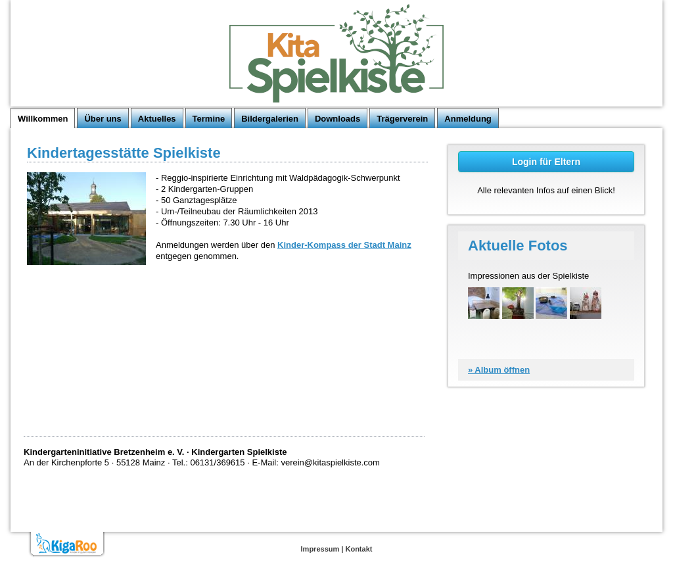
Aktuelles (157, 119)
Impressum (320, 549)
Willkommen (43, 119)
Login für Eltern (546, 161)
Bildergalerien (269, 119)
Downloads (337, 119)
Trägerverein (402, 119)
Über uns (102, 119)
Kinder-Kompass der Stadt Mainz (344, 245)
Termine (209, 119)
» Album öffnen (499, 370)
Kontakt (358, 549)
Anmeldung (468, 119)
